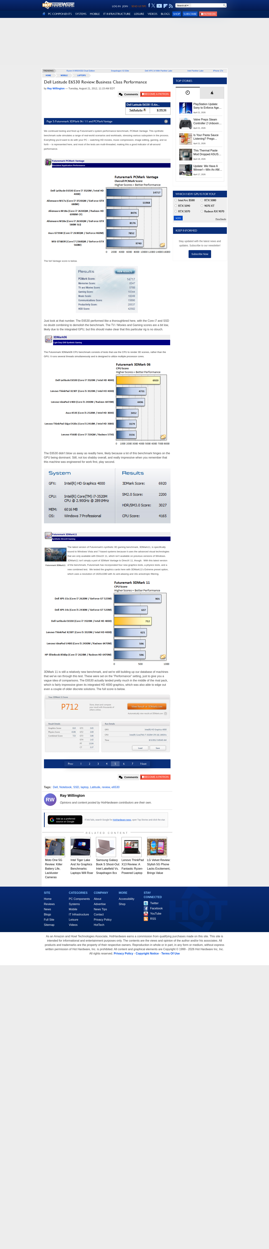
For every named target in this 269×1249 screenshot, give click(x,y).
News (47, 909)
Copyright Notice (147, 953)
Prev (70, 763)
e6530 (116, 787)
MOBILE (95, 14)
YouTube (155, 913)
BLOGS (165, 14)
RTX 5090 (182, 206)
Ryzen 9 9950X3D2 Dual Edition (80, 71)
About (97, 898)
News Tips (100, 909)
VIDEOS (152, 14)
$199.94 (161, 110)
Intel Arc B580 (185, 200)
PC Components (79, 898)
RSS (153, 918)
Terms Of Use (170, 953)
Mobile (64, 75)
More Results (221, 219)
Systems (74, 904)
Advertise (100, 904)
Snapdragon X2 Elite (120, 71)
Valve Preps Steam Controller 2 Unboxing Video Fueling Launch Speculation (206, 121)
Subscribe (190, 13)
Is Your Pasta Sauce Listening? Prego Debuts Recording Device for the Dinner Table (206, 137)
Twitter (154, 903)
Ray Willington (72, 795)
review (106, 787)
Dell (55, 787)
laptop (85, 787)
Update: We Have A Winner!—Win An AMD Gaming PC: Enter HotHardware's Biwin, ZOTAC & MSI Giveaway (207, 168)
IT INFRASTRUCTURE (116, 14)
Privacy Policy (103, 919)
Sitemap (49, 924)
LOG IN (116, 6)
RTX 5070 (182, 211)
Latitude (95, 787)
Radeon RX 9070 (212, 211)
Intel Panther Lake (195, 71)
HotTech (99, 924)
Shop (176, 13)
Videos (73, 924)
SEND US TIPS (138, 6)
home (48, 75)
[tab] (188, 93)
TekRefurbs (135, 110)
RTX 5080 (208, 200)
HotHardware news (122, 820)
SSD (76, 787)
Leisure (73, 919)
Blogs (47, 914)
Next (143, 763)
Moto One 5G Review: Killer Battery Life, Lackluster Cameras (53, 869)
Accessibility (126, 898)
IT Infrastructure (79, 914)
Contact (99, 914)
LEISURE (139, 14)
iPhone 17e (218, 71)
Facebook (156, 908)
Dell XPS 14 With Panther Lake (158, 71)
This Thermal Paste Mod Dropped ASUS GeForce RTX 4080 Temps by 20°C (205, 152)
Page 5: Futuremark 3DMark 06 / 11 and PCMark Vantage (108, 121)
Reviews (49, 904)
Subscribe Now (199, 254)
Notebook (65, 787)
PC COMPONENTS (60, 14)
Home (48, 898)
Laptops (81, 75)
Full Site (49, 919)
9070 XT (207, 206)
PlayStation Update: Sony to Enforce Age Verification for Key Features (206, 106)
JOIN (125, 6)
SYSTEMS (80, 14)
